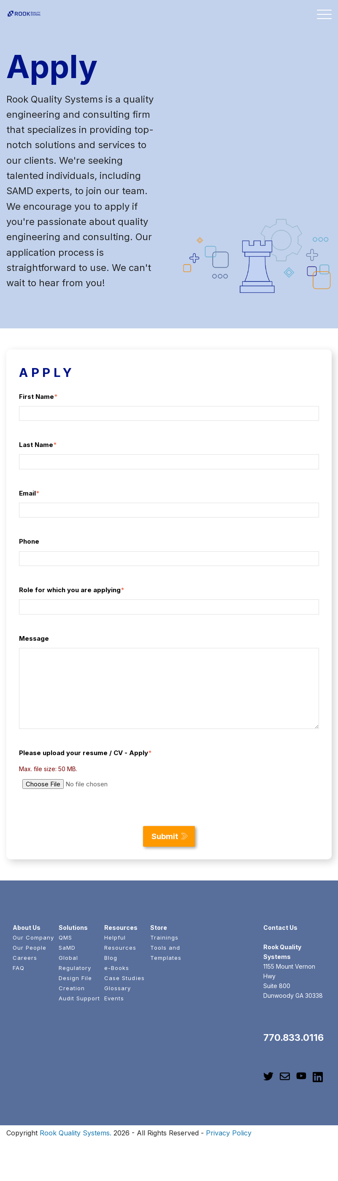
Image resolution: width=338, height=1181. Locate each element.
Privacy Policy (228, 1133)
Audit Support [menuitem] (79, 998)
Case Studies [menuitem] (124, 978)
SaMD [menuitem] (67, 947)
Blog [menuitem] (110, 957)
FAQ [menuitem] (18, 967)
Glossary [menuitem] (117, 988)
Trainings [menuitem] (164, 937)
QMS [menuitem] (65, 937)
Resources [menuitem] (121, 927)
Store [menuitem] (158, 927)
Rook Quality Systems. (75, 1133)
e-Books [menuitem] (116, 967)
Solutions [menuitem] (73, 927)
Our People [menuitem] (29, 947)
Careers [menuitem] (25, 957)
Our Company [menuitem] (33, 937)
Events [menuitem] (114, 998)
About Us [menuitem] (27, 927)
